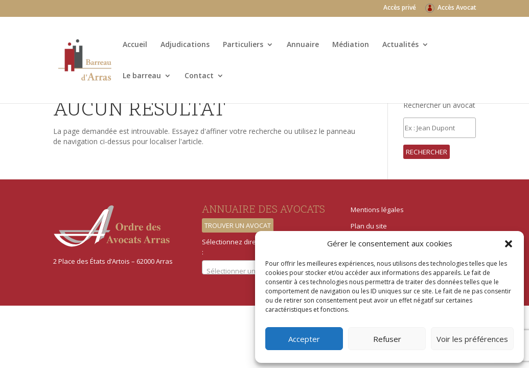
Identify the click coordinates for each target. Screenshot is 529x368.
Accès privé (399, 8)
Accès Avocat (457, 8)
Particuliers (243, 45)
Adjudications (185, 45)
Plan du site (369, 226)
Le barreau (142, 76)
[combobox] (251, 267)
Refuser (387, 339)
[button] (508, 244)
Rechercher (426, 151)
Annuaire (303, 45)
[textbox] (251, 271)
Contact (199, 76)
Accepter (304, 339)
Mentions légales (377, 209)
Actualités (400, 45)
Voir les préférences (472, 339)
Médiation (350, 45)
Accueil (135, 45)
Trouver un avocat (237, 225)
